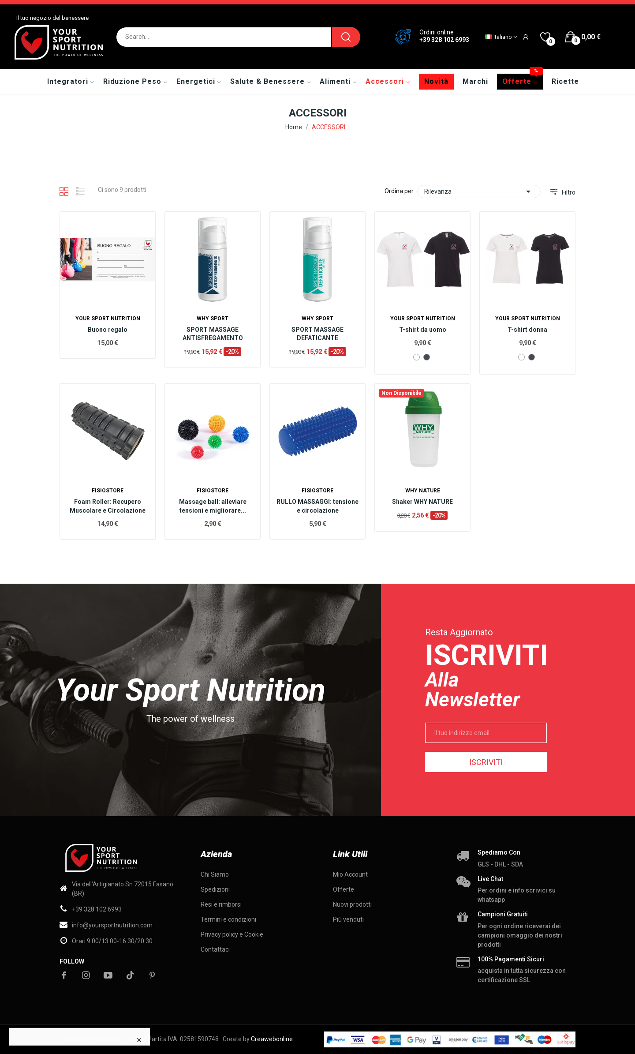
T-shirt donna (527, 329)
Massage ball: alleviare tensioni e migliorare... (213, 506)
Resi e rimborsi (221, 904)
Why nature (422, 490)
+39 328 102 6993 (444, 40)
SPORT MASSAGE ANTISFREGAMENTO (213, 334)
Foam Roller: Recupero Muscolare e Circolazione (108, 506)
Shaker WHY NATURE (422, 501)
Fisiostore (107, 490)
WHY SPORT (212, 318)
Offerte (343, 889)
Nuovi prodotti (352, 904)
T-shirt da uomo (422, 329)
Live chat (490, 878)
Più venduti (348, 919)
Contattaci (215, 949)
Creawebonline (272, 1039)
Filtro (567, 192)
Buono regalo (107, 329)
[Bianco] (416, 357)
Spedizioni (215, 889)
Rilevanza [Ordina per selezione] (479, 191)
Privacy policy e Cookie (232, 934)
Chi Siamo (215, 874)
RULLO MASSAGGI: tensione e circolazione (317, 506)
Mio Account (350, 874)
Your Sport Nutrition (107, 318)
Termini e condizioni (228, 919)
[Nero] (426, 357)
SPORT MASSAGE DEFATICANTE (317, 334)
